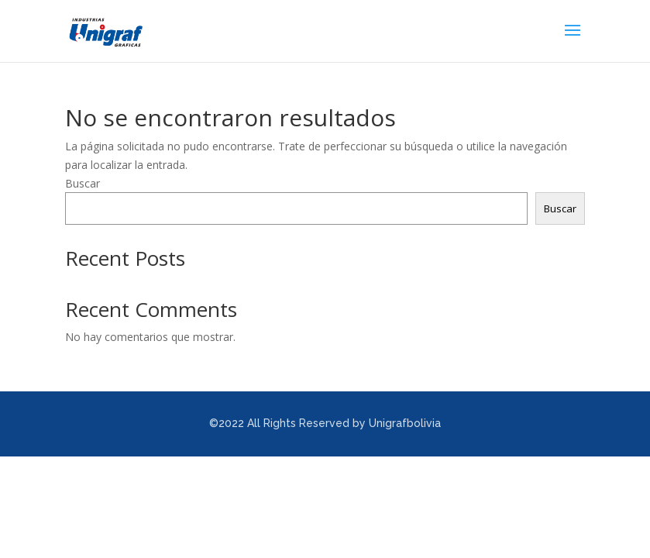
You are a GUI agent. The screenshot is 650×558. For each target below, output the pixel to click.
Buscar (82, 183)
